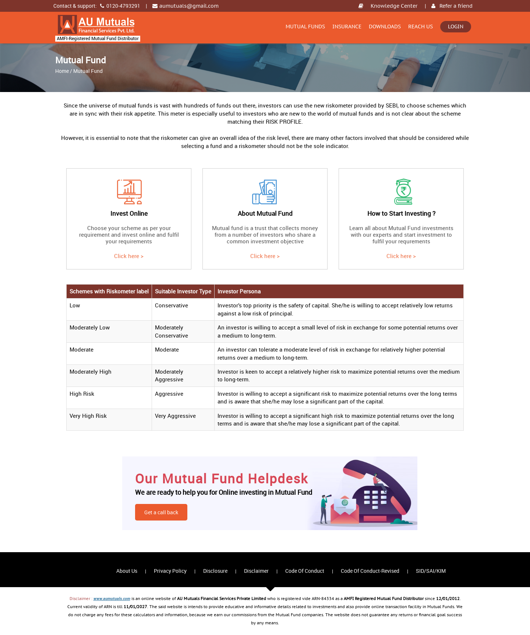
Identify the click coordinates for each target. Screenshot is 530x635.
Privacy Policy (170, 570)
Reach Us (420, 26)
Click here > (129, 256)
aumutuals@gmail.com (189, 6)
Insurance (346, 26)
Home (62, 70)
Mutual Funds (305, 26)
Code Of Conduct (304, 570)
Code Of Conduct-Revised (370, 570)
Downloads (385, 26)
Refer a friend (456, 6)
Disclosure (215, 570)
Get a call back (161, 512)
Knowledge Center (394, 6)
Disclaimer (256, 570)
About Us (126, 570)
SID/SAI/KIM (431, 570)
